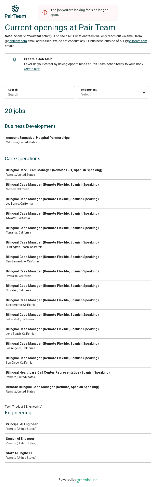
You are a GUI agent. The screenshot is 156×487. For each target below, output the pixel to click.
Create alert (32, 69)
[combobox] (81, 94)
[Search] (40, 95)
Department (88, 89)
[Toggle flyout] (143, 92)
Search (13, 89)
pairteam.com (17, 41)
